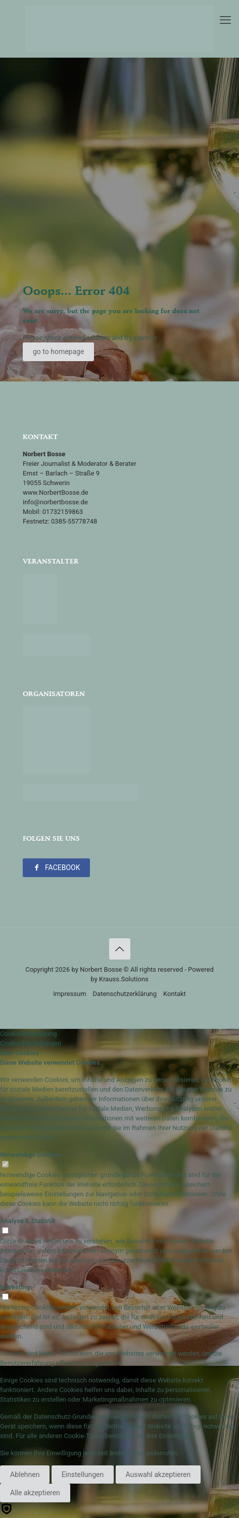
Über (19, 1053)
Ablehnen (24, 1474)
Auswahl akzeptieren (158, 1474)
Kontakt (174, 993)
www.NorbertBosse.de (55, 492)
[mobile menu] (225, 20)
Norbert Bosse (101, 969)
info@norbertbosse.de (55, 502)
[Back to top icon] (119, 949)
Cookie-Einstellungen (30, 1043)
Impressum (69, 993)
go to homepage (58, 352)
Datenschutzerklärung (125, 993)
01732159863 (62, 511)
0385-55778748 (74, 521)
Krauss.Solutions (124, 979)
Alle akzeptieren (35, 1493)
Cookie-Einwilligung (28, 1033)
